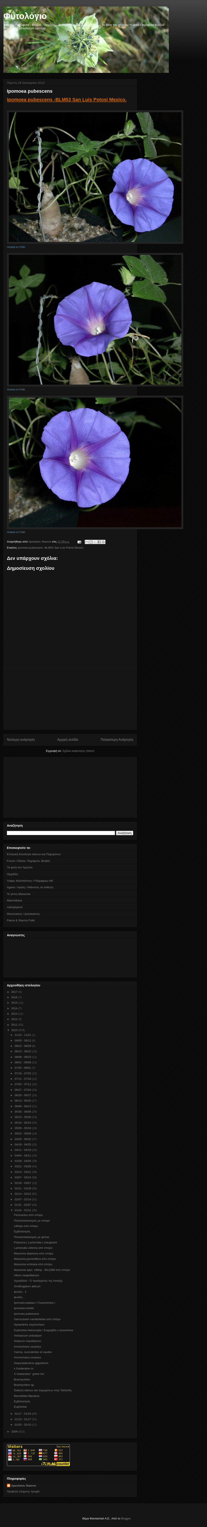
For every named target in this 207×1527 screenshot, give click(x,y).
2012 (14, 1019)
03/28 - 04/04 (23, 1161)
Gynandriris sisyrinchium (29, 1324)
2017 (14, 992)
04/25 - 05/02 (23, 1139)
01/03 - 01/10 (23, 1424)
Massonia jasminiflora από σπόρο (35, 1258)
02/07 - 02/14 (23, 1199)
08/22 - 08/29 (23, 1046)
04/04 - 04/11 (23, 1155)
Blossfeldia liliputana (26, 1396)
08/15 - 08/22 (23, 1051)
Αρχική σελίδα (67, 739)
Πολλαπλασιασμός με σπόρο (32, 1220)
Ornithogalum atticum (27, 1286)
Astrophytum (15, 907)
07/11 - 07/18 (23, 1078)
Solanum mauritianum (27, 1341)
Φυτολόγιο (25, 16)
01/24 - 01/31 (23, 1210)
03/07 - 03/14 (23, 1177)
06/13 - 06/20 (23, 1100)
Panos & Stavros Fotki (21, 920)
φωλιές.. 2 (20, 1291)
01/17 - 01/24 (23, 1413)
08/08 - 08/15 (23, 1057)
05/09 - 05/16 (23, 1128)
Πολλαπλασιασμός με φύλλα (31, 1237)
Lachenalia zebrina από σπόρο (33, 1247)
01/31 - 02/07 (23, 1204)
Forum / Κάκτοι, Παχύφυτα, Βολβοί (28, 861)
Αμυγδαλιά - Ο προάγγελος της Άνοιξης (38, 1280)
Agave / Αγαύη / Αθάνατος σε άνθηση (30, 887)
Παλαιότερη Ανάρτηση (116, 739)
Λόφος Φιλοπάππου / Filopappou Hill (30, 880)
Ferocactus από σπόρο (28, 1215)
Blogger (125, 1518)
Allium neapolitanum (26, 1275)
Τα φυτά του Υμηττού (20, 867)
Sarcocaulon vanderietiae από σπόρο (37, 1319)
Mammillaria (14, 900)
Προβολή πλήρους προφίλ (23, 1491)
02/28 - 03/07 (23, 1183)
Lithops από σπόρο (26, 1226)
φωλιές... (19, 1297)
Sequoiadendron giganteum (31, 1363)
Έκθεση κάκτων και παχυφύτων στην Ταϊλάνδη (42, 1390)
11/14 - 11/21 (23, 1035)
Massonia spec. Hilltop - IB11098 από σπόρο (42, 1269)
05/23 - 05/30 (23, 1117)
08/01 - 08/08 (23, 1062)
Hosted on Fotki (16, 247)
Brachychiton (22, 1379)
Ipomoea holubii (24, 1308)
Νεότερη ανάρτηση (21, 739)
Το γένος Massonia (18, 894)
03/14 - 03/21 (23, 1172)
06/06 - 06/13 (23, 1106)
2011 (14, 1024)
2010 (14, 1030)
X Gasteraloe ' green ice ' (29, 1373)
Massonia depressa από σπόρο (33, 1253)
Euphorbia (20, 1406)
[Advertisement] (70, 699)
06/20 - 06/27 (23, 1095)
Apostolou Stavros (23, 1485)
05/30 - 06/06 (23, 1111)
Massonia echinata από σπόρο (33, 1264)
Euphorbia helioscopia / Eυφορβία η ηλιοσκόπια (43, 1330)
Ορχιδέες (12, 874)
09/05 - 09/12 (23, 1040)
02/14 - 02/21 (23, 1193)
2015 (14, 1002)
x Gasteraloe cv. (24, 1368)
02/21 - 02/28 (23, 1188)
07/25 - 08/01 (23, 1067)
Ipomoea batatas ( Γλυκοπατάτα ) (34, 1302)
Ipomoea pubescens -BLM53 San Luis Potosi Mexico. (67, 99)
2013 (14, 1013)
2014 (14, 1008)
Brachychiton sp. (24, 1384)
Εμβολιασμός (22, 1231)
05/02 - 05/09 (23, 1133)
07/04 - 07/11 (23, 1084)
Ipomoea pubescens (26, 1313)
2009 (14, 1431)
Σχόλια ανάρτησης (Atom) (78, 750)
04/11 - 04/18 (23, 1150)
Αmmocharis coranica (27, 1346)
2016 (14, 997)
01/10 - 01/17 (23, 1419)
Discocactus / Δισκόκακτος (23, 913)
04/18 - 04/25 (23, 1144)
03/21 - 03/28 (23, 1166)
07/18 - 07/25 (23, 1073)
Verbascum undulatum (28, 1335)
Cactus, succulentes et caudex (33, 1352)
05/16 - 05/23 (23, 1122)
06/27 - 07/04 (23, 1089)
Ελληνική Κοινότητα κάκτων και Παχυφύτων (34, 854)
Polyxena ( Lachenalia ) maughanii (35, 1242)
